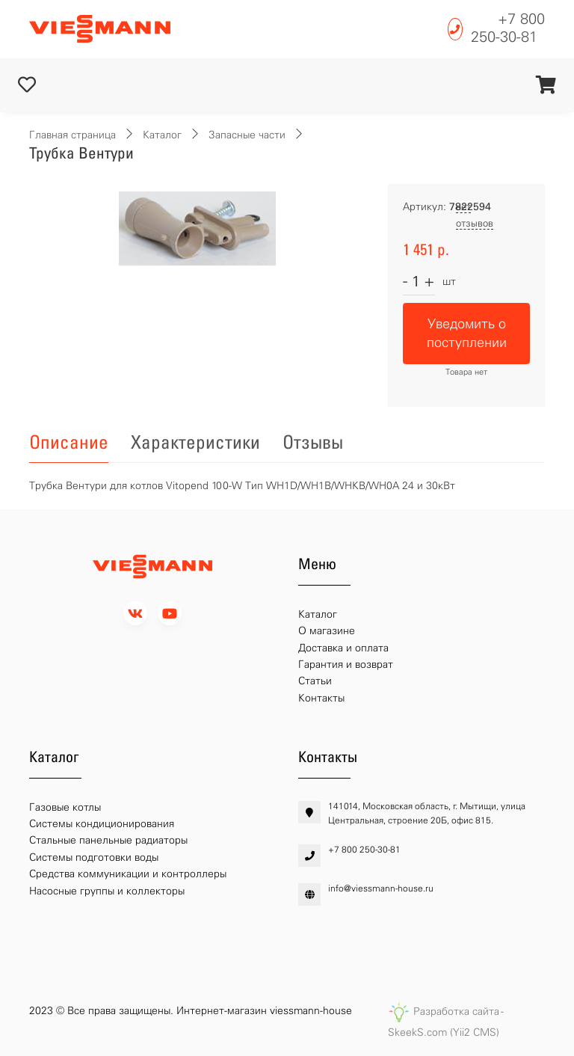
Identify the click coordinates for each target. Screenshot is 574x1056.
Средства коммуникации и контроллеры (127, 874)
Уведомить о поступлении (467, 333)
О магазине (326, 630)
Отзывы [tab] (313, 442)
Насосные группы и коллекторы (107, 891)
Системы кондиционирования (101, 823)
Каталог (162, 135)
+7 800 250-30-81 (508, 28)
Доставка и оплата (343, 648)
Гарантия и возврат (345, 664)
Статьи (315, 681)
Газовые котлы (65, 807)
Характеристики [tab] (195, 442)
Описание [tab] (68, 442)
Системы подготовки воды (93, 857)
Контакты (321, 698)
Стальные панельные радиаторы (108, 840)
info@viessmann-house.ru (380, 888)
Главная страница (72, 135)
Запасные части (247, 135)
